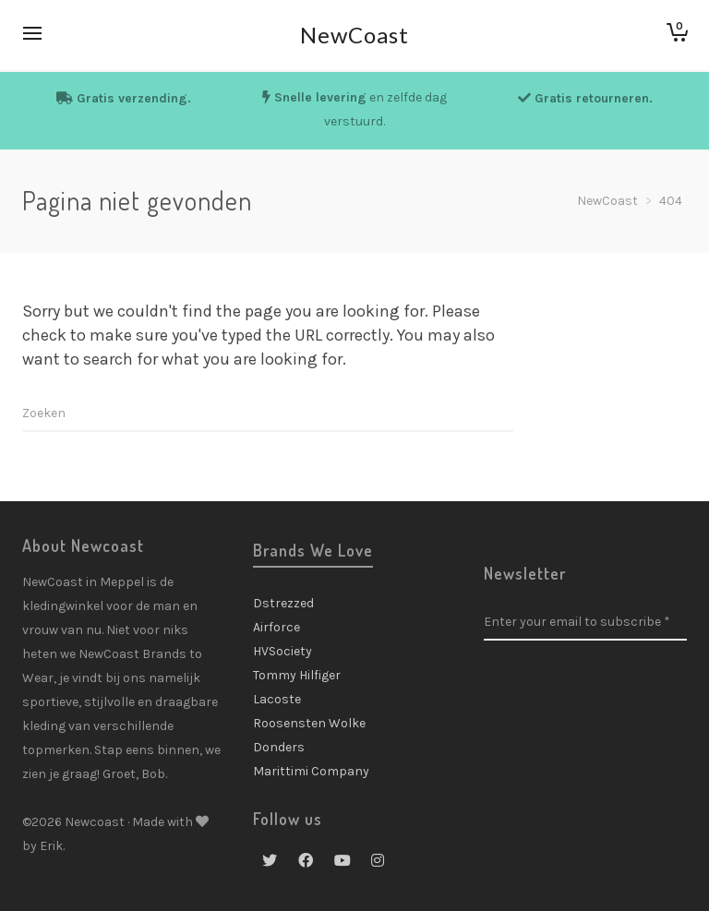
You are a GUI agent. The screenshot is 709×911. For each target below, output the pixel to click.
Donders (279, 747)
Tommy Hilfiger (297, 675)
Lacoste (277, 699)
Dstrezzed (283, 603)
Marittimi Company (311, 771)
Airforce (276, 627)
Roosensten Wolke (309, 723)
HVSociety (282, 651)
